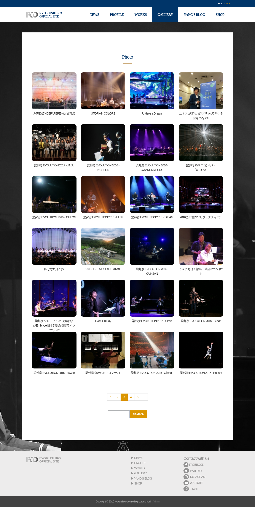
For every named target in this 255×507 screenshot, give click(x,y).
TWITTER (192, 470)
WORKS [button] (140, 14)
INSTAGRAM (194, 476)
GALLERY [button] (165, 14)
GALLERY (140, 473)
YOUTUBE (192, 483)
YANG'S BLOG (143, 478)
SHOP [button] (220, 14)
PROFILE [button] (117, 14)
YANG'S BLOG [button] (194, 14)
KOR (220, 3)
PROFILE (140, 463)
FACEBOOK (193, 464)
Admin (156, 501)
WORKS (139, 468)
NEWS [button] (94, 14)
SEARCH (138, 414)
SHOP (138, 483)
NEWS (138, 457)
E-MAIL (190, 489)
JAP (228, 3)
